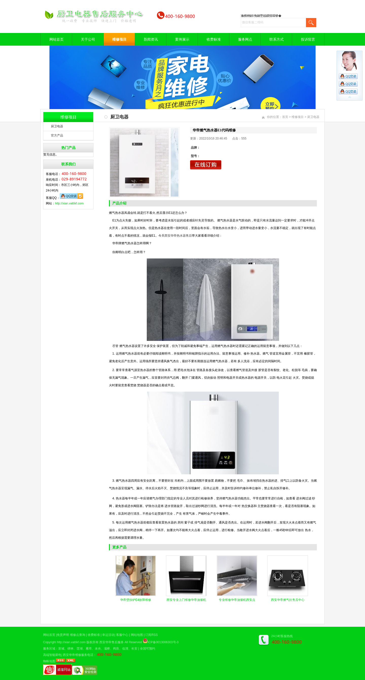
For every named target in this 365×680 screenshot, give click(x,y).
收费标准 (214, 39)
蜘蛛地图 (49, 661)
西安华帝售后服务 (111, 642)
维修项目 (119, 39)
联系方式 (276, 39)
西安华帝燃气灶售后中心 (287, 600)
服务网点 (245, 39)
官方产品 (57, 135)
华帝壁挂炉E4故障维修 (135, 600)
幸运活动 (108, 635)
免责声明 (63, 635)
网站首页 (56, 39)
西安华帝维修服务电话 (78, 655)
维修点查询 (77, 635)
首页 (285, 117)
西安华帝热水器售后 (178, 235)
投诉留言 (308, 39)
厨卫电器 (57, 126)
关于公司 (88, 39)
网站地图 (137, 635)
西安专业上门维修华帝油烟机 (186, 600)
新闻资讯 (151, 39)
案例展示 (182, 39)
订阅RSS (151, 635)
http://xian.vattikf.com (69, 203)
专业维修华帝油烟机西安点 (237, 600)
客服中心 (122, 635)
